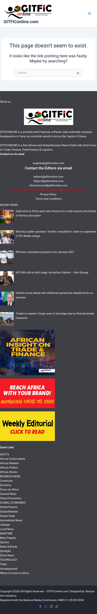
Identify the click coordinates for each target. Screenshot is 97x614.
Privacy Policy (48, 194)
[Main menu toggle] (89, 13)
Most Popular (8, 538)
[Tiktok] (56, 606)
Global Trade (7, 516)
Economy (5, 485)
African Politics (9, 467)
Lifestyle (5, 524)
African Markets (9, 463)
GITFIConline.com (57, 591)
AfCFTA (4, 454)
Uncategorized (8, 568)
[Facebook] (40, 606)
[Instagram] (51, 606)
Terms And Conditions (48, 198)
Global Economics (10, 498)
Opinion (4, 542)
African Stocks (8, 472)
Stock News (7, 555)
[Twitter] (45, 606)
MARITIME (6, 533)
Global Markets (9, 511)
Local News (7, 529)
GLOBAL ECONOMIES (12, 502)
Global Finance (9, 507)
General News (8, 494)
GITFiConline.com (21, 21)
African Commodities (12, 458)
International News (11, 520)
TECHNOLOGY (8, 559)
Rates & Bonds (8, 546)
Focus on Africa (9, 489)
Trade (3, 564)
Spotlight (5, 551)
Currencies (6, 480)
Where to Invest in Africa (14, 573)
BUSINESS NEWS (10, 476)
